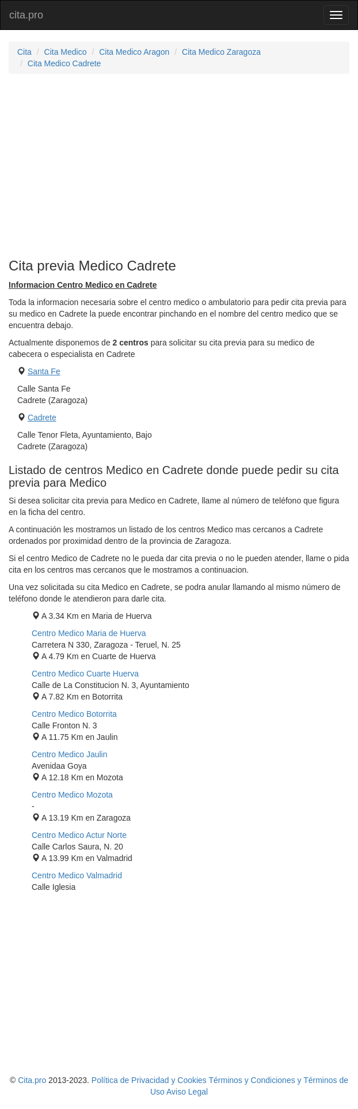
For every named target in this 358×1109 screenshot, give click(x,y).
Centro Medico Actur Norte (79, 835)
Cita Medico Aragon (134, 52)
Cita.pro (32, 1080)
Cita (24, 52)
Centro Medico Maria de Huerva (89, 633)
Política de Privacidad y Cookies (149, 1080)
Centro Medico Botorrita (74, 714)
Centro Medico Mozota (72, 794)
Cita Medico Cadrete (64, 63)
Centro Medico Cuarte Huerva (85, 673)
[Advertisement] (179, 166)
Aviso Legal (187, 1091)
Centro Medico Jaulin (70, 754)
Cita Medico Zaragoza (221, 52)
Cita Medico (65, 52)
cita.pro (26, 15)
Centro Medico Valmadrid (77, 875)
